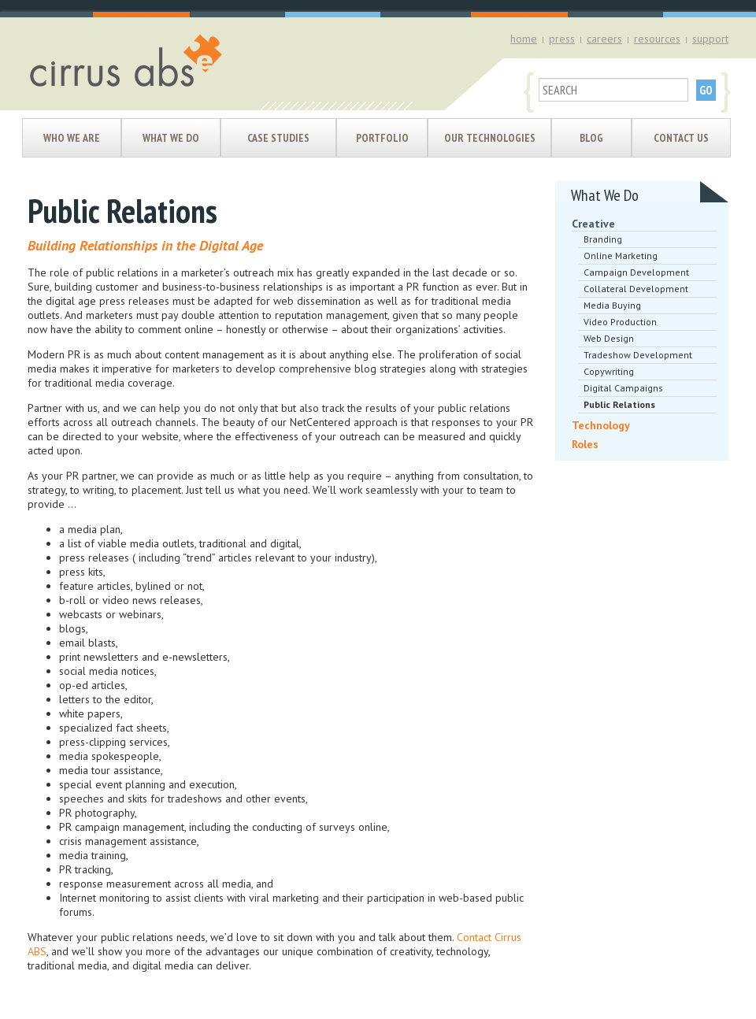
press (562, 38)
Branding (603, 239)
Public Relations (619, 404)
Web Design (609, 338)
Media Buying (612, 305)
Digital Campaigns (623, 388)
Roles (585, 444)
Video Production (620, 322)
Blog (591, 138)
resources (657, 38)
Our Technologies (490, 138)
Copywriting (609, 371)
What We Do (171, 138)
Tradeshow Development (638, 355)
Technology (601, 425)
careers (604, 38)
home (523, 38)
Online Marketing (621, 255)
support (710, 38)
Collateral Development (636, 289)
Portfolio (382, 138)
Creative (593, 224)
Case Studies (278, 138)
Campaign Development (636, 272)
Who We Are (71, 138)
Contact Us (681, 138)
